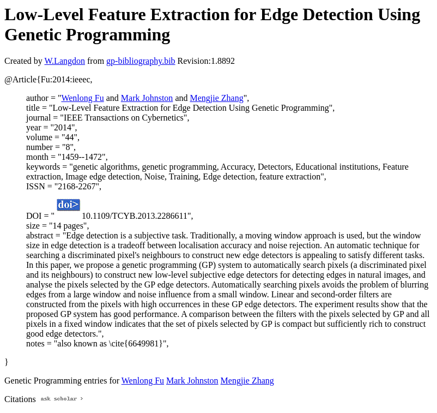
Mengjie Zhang (216, 98)
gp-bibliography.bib (140, 60)
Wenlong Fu (82, 98)
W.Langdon (64, 60)
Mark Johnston (147, 98)
